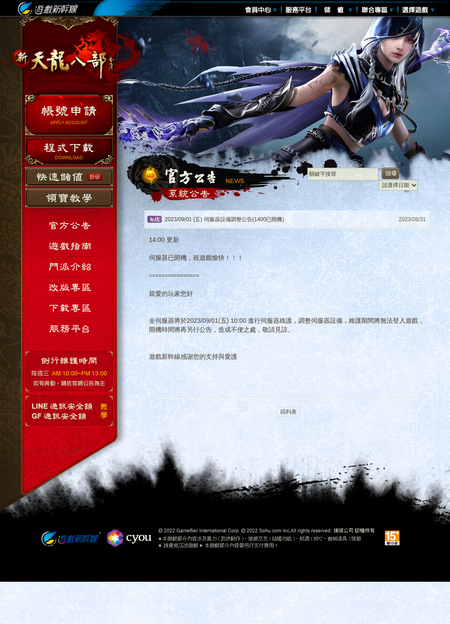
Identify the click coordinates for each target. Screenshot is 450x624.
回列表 (288, 412)
